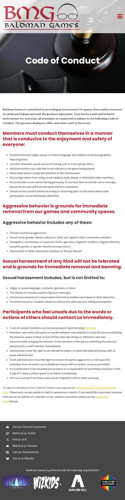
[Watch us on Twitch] (21, 433)
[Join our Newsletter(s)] (22, 452)
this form (90, 327)
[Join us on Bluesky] (20, 458)
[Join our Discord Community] (26, 427)
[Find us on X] (16, 439)
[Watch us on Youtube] (22, 445)
